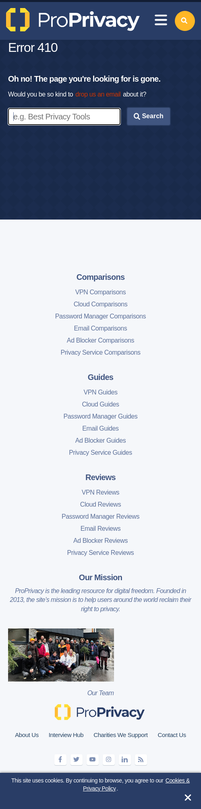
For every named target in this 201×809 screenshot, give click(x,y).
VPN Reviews (100, 492)
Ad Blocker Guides (100, 440)
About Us (27, 734)
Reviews (100, 477)
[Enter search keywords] (64, 116)
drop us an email (97, 94)
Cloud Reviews (100, 504)
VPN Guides (100, 392)
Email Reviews (101, 528)
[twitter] (76, 759)
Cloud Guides (100, 404)
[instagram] (109, 759)
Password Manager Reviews (100, 516)
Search (149, 116)
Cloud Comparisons (101, 304)
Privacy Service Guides (100, 452)
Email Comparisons (100, 328)
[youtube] (93, 759)
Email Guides (100, 428)
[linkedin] (125, 759)
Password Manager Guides (101, 416)
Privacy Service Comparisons (100, 352)
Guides (100, 377)
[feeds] (141, 759)
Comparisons (101, 277)
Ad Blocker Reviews (100, 540)
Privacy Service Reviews (100, 552)
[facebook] (60, 759)
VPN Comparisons (100, 292)
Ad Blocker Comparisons (100, 340)
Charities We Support (120, 734)
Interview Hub (66, 734)
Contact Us (172, 734)
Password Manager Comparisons (100, 316)
